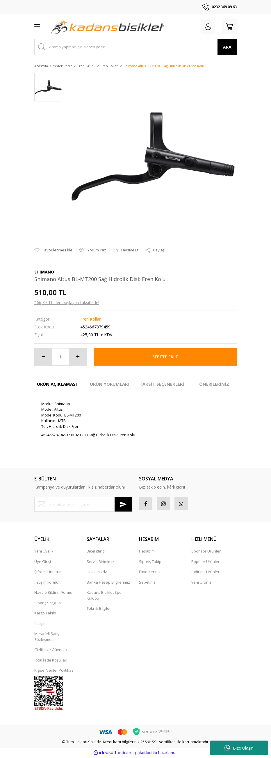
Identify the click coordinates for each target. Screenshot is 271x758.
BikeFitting (95, 552)
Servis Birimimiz (100, 562)
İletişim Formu (46, 583)
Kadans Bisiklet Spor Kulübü (105, 596)
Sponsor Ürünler (206, 552)
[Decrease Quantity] (43, 356)
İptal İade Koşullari (50, 661)
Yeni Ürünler (202, 583)
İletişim (40, 624)
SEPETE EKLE (165, 357)
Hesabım (147, 552)
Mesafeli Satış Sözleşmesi (46, 637)
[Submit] (123, 504)
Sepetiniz (147, 583)
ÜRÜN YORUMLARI (109, 384)
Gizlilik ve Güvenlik (50, 650)
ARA (227, 47)
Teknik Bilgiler (99, 609)
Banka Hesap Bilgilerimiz (108, 583)
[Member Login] (205, 26)
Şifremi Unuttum (48, 572)
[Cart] (228, 26)
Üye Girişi (42, 562)
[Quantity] (60, 356)
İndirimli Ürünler (205, 572)
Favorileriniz (150, 572)
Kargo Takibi (45, 614)
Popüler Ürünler (205, 562)
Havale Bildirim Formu (53, 593)
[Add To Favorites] (53, 250)
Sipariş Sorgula (47, 604)
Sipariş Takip (150, 562)
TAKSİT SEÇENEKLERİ (162, 384)
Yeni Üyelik (44, 552)
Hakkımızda (97, 572)
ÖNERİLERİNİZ (214, 384)
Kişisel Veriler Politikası (54, 671)
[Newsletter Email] (83, 504)
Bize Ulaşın (239, 748)
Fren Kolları (90, 319)
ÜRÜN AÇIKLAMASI (57, 384)
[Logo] (107, 26)
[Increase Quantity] (77, 356)
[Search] (135, 47)
